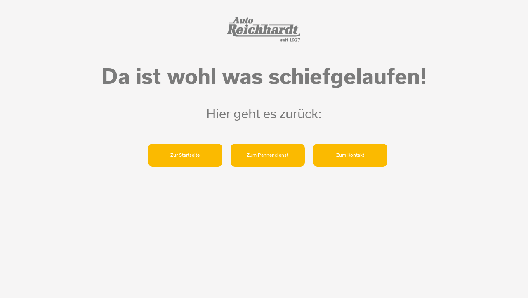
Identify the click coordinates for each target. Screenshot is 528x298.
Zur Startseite (185, 155)
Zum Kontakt (350, 155)
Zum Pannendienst (267, 155)
